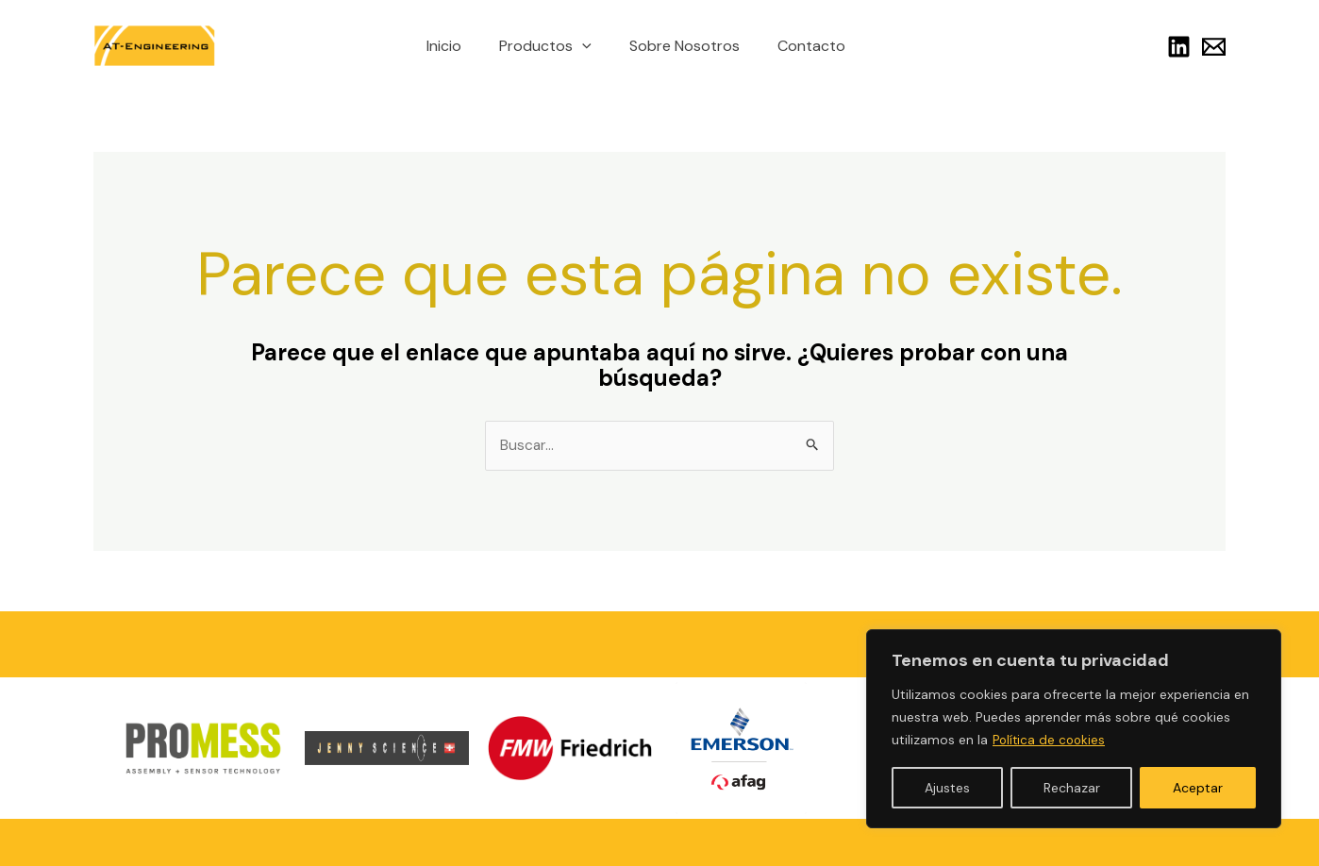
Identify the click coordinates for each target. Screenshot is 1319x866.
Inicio (455, 46)
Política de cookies (1051, 740)
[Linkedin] (1179, 46)
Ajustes (947, 787)
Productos (549, 46)
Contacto (800, 46)
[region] (1073, 729)
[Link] (1214, 46)
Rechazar (1072, 787)
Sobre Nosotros (681, 46)
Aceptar (1198, 787)
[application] (585, 46)
